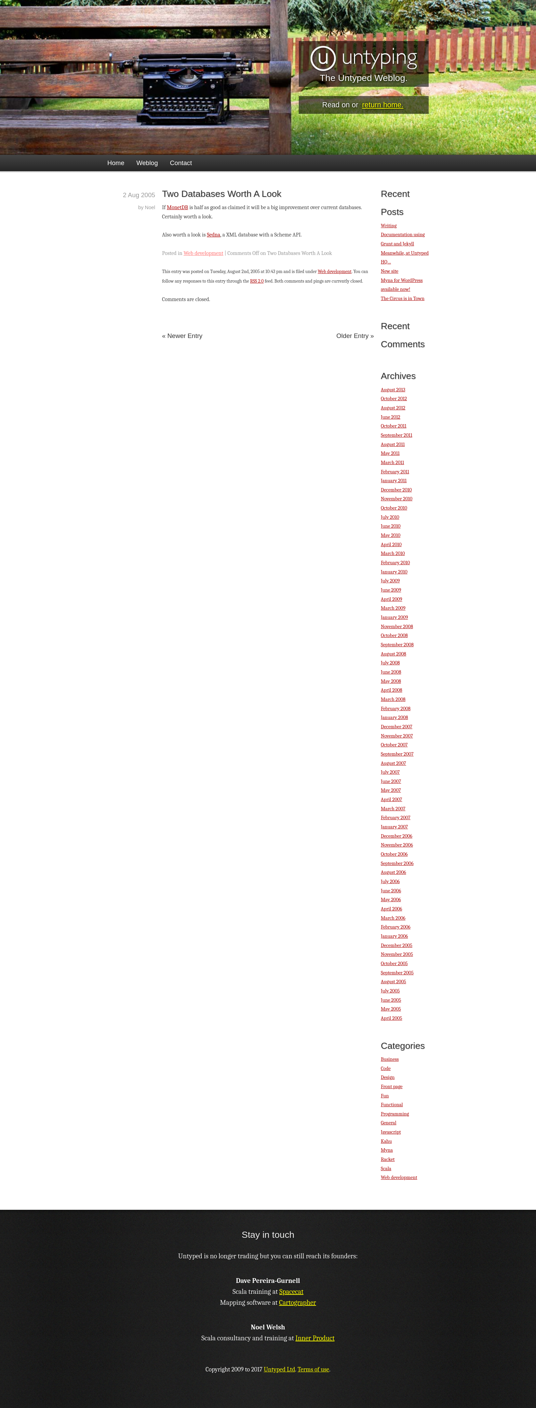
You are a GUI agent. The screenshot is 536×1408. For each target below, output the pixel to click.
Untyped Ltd (279, 1369)
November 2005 (397, 954)
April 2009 (391, 599)
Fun (385, 1096)
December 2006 (396, 836)
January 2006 (394, 936)
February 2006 (396, 927)
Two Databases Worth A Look (221, 194)
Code (386, 1068)
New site (389, 271)
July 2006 (390, 881)
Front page (392, 1086)
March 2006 (393, 918)
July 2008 (390, 663)
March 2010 (393, 553)
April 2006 (391, 909)
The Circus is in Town (403, 298)
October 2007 (394, 745)
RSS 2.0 (257, 281)
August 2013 (393, 390)
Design (387, 1077)
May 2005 (391, 1009)
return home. (382, 105)
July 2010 (390, 517)
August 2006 (393, 872)
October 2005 (394, 963)
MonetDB (177, 207)
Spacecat (291, 1292)
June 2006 (391, 891)
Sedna (213, 235)
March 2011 (392, 462)
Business (390, 1059)
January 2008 (394, 717)
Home (115, 162)
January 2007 (394, 827)
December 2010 (396, 490)
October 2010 (394, 508)
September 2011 (396, 435)
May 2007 (391, 790)
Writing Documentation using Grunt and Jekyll (403, 235)
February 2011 (395, 472)
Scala (386, 1169)
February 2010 (395, 563)
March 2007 (393, 809)
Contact (181, 162)
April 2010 (391, 544)
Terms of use (313, 1369)
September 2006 (397, 863)
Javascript (391, 1132)
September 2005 (397, 973)
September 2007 (397, 754)
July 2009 (390, 581)
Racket (388, 1159)
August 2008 (393, 654)
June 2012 (390, 417)
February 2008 (396, 709)
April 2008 (391, 690)
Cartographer (297, 1303)
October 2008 (394, 635)
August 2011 (393, 444)
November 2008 (397, 626)
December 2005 (396, 945)
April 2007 (391, 799)
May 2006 (391, 900)
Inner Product (314, 1338)
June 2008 (391, 672)
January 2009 (394, 617)
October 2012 (394, 399)
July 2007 (390, 772)
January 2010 (394, 572)
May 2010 (390, 535)
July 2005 (390, 991)
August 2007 (393, 763)
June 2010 (391, 526)
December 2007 (396, 727)
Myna (387, 1150)
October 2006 (394, 854)
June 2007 (391, 781)
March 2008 (393, 699)
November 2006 (397, 845)
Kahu (386, 1141)
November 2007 (397, 736)
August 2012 (393, 408)
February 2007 (396, 818)
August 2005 (393, 982)
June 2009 (391, 590)
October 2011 (393, 426)
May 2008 (391, 681)
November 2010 (396, 499)
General (388, 1123)
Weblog (147, 162)
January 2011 (394, 481)
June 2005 (391, 1000)
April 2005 (391, 1018)
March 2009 (393, 608)
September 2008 (397, 645)
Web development (203, 253)
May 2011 (390, 453)
